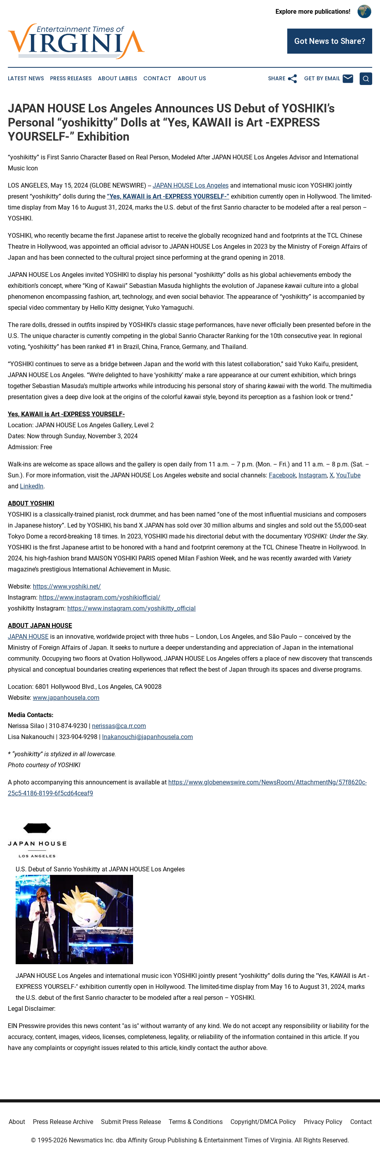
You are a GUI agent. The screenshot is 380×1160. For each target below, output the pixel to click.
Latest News (26, 78)
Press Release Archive (63, 1122)
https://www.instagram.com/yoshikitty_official (131, 608)
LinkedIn (31, 486)
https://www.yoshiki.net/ (67, 586)
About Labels (117, 78)
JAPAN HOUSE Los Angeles (191, 185)
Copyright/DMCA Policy (263, 1122)
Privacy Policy (323, 1122)
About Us (192, 78)
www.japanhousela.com (66, 697)
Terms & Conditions (196, 1122)
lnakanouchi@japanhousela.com (147, 737)
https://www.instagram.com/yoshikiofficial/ (99, 597)
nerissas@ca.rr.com (119, 726)
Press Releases (71, 78)
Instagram (313, 475)
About (17, 1122)
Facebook (282, 475)
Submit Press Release (131, 1122)
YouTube (348, 475)
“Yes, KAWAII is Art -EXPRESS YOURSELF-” (168, 196)
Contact (157, 78)
